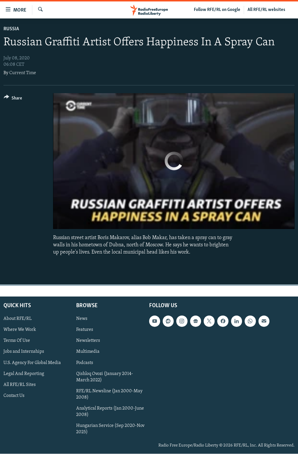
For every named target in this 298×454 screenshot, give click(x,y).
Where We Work (19, 330)
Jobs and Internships (23, 352)
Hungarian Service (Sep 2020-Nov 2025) (110, 428)
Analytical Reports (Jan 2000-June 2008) (110, 411)
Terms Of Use (16, 341)
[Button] (13, 99)
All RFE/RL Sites (19, 384)
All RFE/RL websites (266, 9)
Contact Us (14, 395)
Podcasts (84, 363)
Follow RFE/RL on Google (217, 9)
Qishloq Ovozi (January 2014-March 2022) (104, 377)
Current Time (22, 73)
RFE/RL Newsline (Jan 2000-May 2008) (109, 394)
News (81, 319)
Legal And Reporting (23, 374)
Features (84, 330)
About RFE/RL (17, 319)
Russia (11, 29)
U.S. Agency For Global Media (32, 363)
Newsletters (88, 341)
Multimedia (88, 352)
